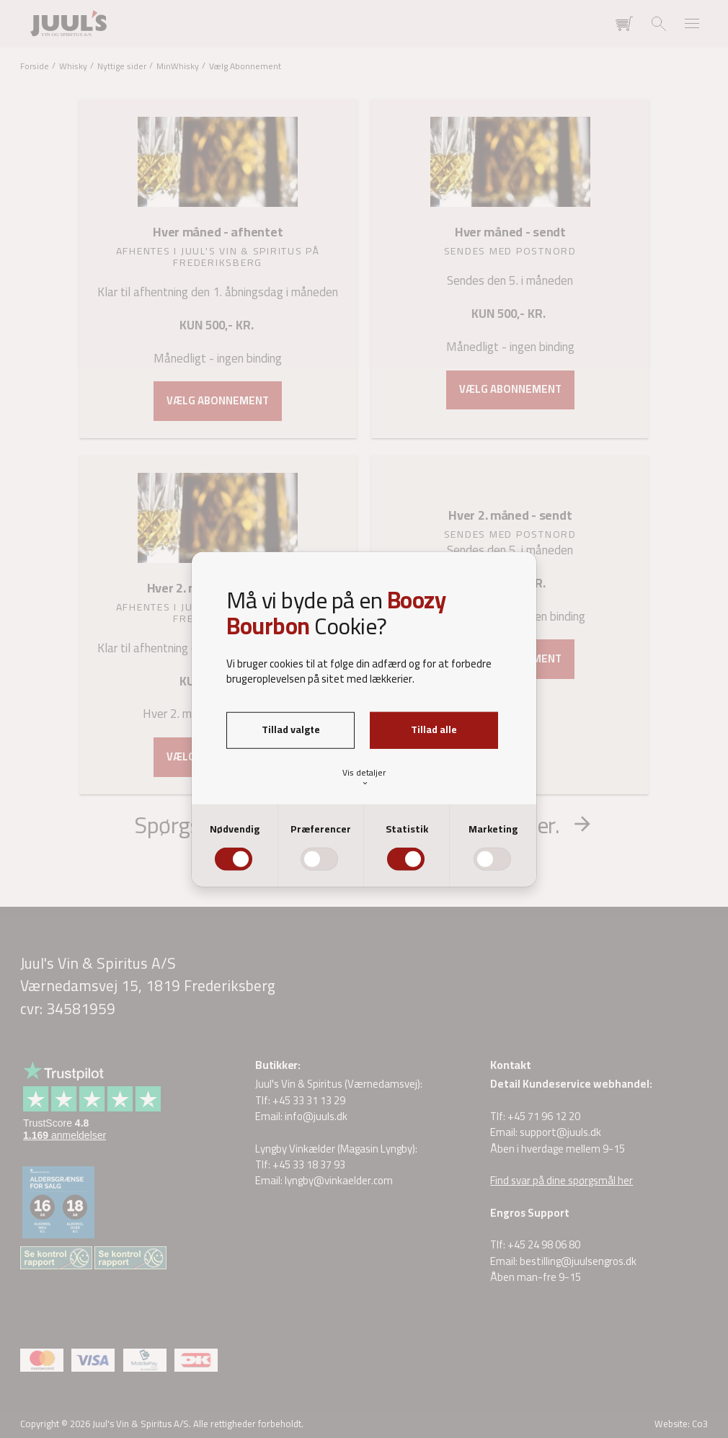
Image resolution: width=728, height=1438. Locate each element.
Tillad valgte (291, 729)
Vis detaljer (364, 776)
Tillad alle (434, 729)
